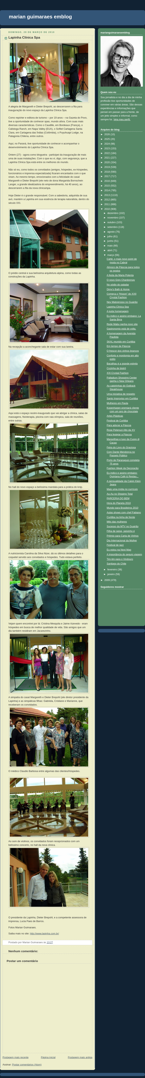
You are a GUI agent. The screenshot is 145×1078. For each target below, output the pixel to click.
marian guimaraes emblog (40, 17)
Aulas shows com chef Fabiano (124, 512)
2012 (107, 199)
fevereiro (112, 569)
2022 (107, 153)
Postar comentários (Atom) (27, 1064)
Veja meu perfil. (121, 119)
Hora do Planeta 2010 (119, 503)
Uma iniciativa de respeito (121, 394)
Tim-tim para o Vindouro (120, 559)
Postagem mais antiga (80, 1057)
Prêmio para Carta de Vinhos (123, 535)
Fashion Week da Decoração (123, 468)
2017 (107, 176)
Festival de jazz (115, 545)
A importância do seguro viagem (124, 554)
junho (110, 241)
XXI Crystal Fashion (118, 373)
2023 (107, 148)
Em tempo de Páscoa (118, 346)
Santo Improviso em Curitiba (122, 398)
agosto (111, 231)
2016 (107, 181)
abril (110, 250)
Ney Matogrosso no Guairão (122, 302)
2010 (107, 209)
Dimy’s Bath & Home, (118, 289)
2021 (107, 157)
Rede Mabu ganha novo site (122, 324)
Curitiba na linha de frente (121, 517)
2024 (107, 143)
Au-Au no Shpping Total (120, 494)
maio (110, 245)
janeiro (111, 574)
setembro (112, 227)
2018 (107, 171)
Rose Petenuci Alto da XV (121, 430)
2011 (107, 204)
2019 (107, 167)
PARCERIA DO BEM (118, 498)
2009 (107, 580)
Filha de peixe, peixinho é (121, 531)
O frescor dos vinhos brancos (123, 351)
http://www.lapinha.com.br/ (44, 933)
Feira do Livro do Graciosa (121, 447)
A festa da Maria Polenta (120, 275)
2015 (107, 185)
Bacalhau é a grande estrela (122, 363)
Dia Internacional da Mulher (122, 540)
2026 (107, 134)
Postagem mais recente (15, 1057)
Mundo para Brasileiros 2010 (122, 507)
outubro (111, 222)
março (111, 255)
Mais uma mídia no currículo (122, 489)
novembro (113, 217)
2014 (107, 190)
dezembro (113, 213)
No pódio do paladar (118, 284)
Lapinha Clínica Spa (24, 37)
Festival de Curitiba (117, 420)
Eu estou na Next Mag (119, 549)
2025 (107, 139)
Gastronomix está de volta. (121, 328)
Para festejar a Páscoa (119, 434)
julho (110, 236)
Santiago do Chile (116, 563)
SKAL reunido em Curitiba (121, 341)
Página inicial (48, 1057)
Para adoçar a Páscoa (119, 425)
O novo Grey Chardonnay (121, 280)
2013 (107, 195)
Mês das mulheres (117, 521)
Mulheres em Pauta (117, 403)
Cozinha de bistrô (116, 368)
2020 (107, 162)
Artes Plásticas (115, 416)
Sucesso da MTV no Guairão (123, 526)
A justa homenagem (118, 311)
